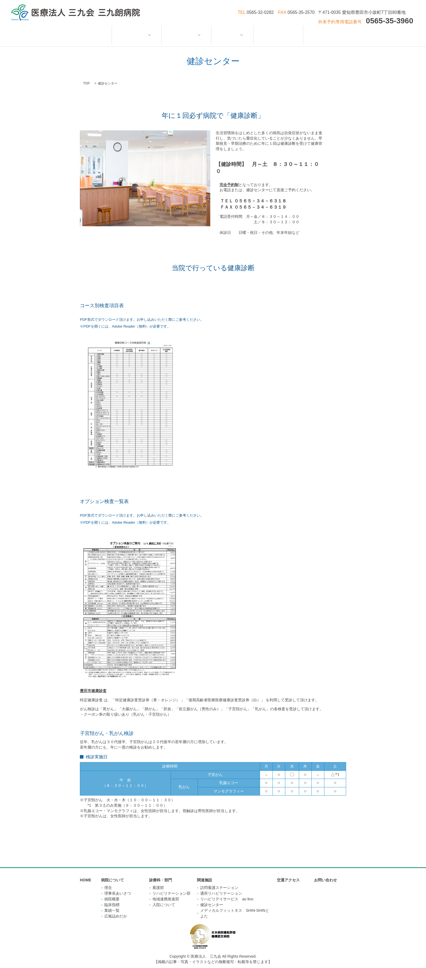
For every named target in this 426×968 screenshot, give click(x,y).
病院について (139, 32)
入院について (163, 899)
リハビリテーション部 (171, 887)
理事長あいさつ (117, 887)
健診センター (211, 899)
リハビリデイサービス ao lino (226, 893)
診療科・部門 (187, 32)
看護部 (158, 882)
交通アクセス (275, 32)
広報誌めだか (115, 910)
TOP (86, 78)
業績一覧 (112, 905)
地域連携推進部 (165, 893)
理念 (108, 882)
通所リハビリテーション (221, 887)
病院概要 (112, 893)
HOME (103, 32)
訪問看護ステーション (219, 882)
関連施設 (231, 32)
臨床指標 (112, 899)
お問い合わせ (317, 32)
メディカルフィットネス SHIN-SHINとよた (234, 908)
